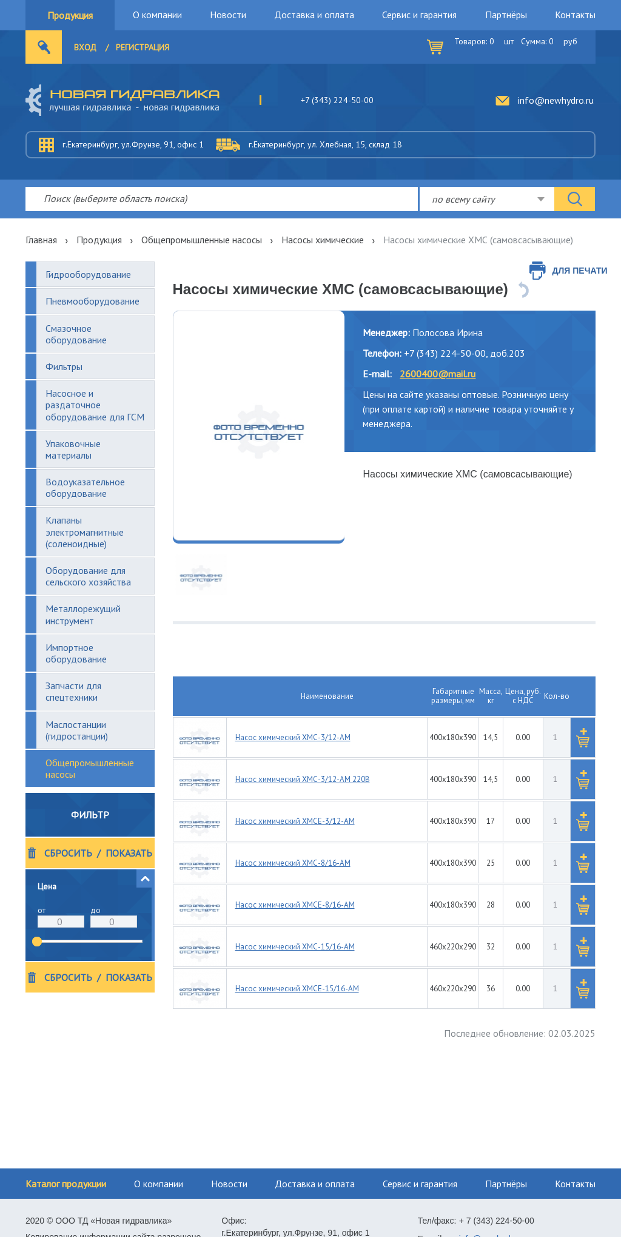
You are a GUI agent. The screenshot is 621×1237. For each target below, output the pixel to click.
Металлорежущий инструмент (83, 614)
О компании (157, 14)
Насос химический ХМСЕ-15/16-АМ (297, 988)
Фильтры (63, 366)
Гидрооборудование (88, 274)
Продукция (70, 15)
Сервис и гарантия (419, 14)
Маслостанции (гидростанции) (76, 730)
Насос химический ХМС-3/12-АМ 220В (302, 779)
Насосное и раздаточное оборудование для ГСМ (94, 404)
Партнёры (506, 14)
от (41, 910)
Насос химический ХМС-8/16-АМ (293, 863)
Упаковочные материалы (73, 449)
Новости (228, 14)
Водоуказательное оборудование (85, 487)
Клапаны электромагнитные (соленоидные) (84, 531)
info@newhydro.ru (556, 100)
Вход (85, 47)
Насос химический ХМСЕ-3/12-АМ (295, 821)
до (95, 910)
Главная (41, 240)
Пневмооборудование (92, 301)
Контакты (575, 14)
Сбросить (68, 853)
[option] (259, 426)
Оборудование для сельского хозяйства (88, 576)
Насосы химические (322, 240)
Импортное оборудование (76, 653)
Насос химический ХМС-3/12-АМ (293, 737)
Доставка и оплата (314, 14)
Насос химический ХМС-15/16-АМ (295, 947)
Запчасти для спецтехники (73, 691)
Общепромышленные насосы (201, 240)
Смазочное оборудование (76, 334)
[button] (145, 878)
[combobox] (487, 199)
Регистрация (142, 47)
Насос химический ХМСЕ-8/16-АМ (295, 905)
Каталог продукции (65, 1184)
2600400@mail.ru (437, 374)
